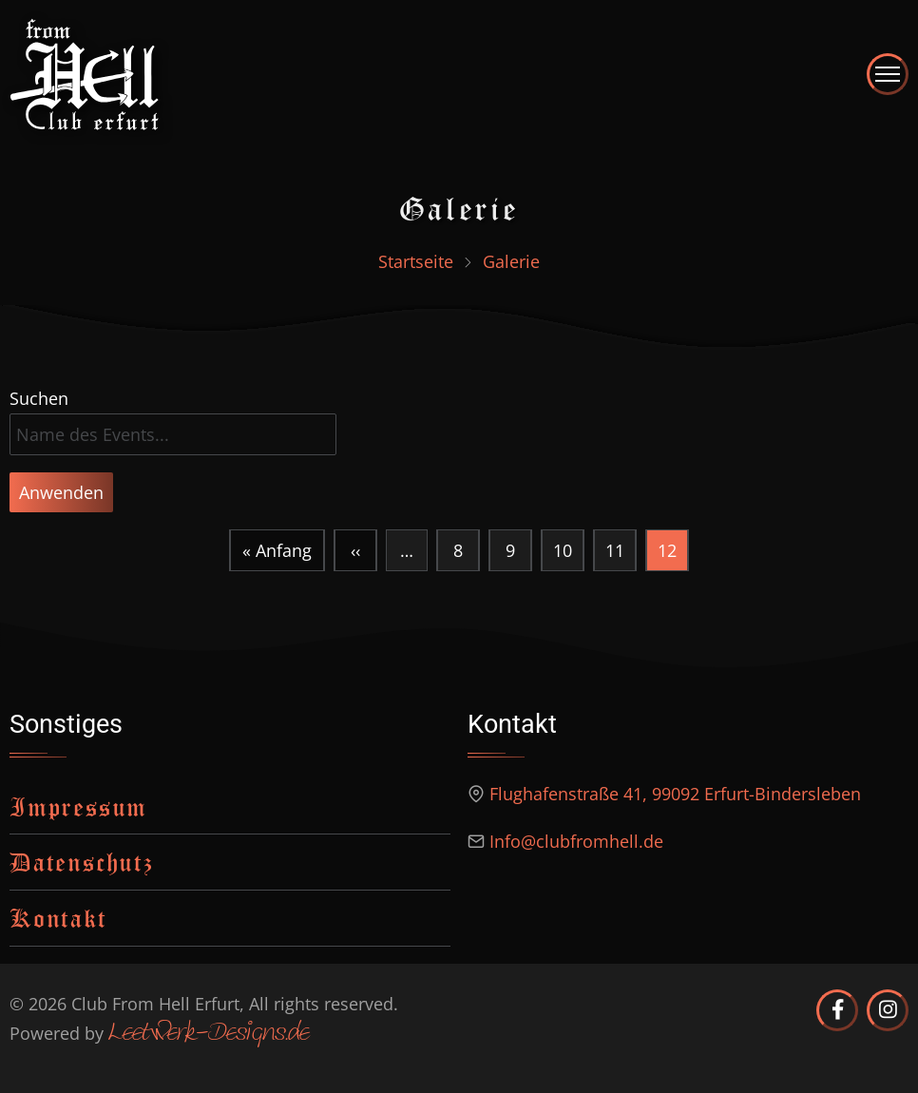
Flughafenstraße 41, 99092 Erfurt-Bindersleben (675, 793)
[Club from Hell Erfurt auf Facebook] (837, 1010)
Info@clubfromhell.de (576, 841)
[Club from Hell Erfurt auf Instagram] (887, 1010)
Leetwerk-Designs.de (208, 1034)
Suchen (39, 398)
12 (673, 555)
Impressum (78, 806)
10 (562, 546)
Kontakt (58, 917)
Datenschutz (82, 861)
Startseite (415, 261)
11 (614, 546)
